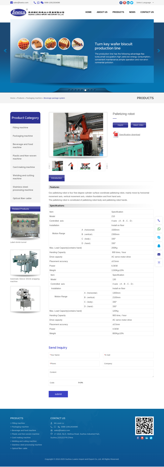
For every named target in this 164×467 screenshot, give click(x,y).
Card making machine (24, 167)
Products (118, 12)
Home (88, 12)
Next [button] (107, 166)
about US (102, 12)
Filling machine (20, 127)
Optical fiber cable (22, 198)
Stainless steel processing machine (23, 188)
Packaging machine (23, 136)
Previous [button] (49, 166)
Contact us (147, 12)
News (132, 12)
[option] (57, 166)
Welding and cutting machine (23, 177)
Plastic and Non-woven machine (24, 157)
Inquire (120, 125)
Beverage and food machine (23, 146)
